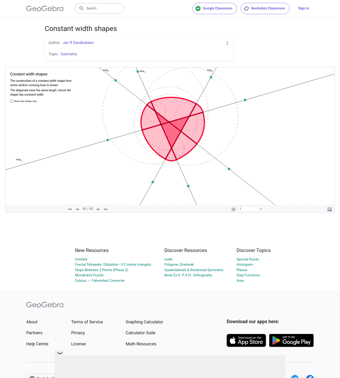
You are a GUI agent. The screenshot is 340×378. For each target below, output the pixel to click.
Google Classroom (213, 8)
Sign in (303, 8)
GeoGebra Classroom (264, 8)
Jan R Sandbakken (78, 42)
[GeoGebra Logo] (44, 8)
